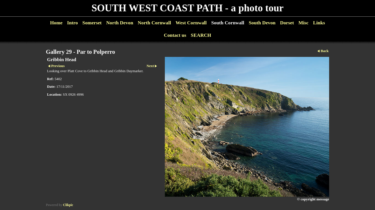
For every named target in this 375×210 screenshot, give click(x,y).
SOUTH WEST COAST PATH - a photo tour (187, 8)
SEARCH (201, 35)
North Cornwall (154, 22)
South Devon (262, 22)
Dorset (287, 22)
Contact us (175, 35)
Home (56, 22)
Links (319, 22)
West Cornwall (191, 22)
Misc (303, 22)
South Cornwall (227, 22)
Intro (72, 22)
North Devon (119, 22)
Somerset (92, 22)
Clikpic (68, 205)
